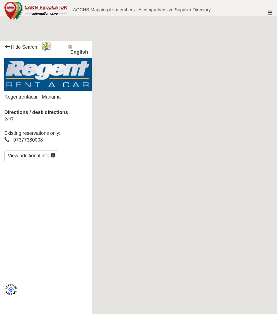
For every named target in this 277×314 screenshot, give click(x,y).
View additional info (31, 155)
